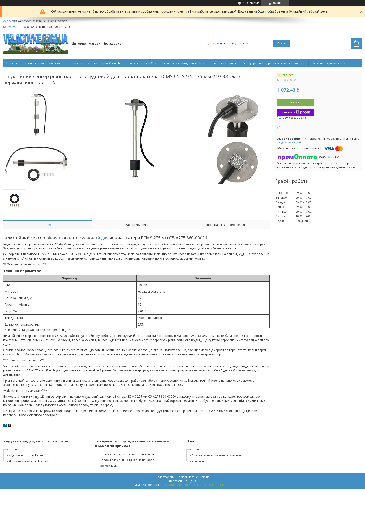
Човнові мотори (222, 63)
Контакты (198, 461)
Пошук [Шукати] (281, 43)
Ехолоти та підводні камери (181, 63)
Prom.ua (204, 477)
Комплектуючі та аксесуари (44, 63)
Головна (12, 63)
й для (103, 238)
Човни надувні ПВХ (140, 63)
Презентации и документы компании (218, 455)
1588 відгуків (251, 3)
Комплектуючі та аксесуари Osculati (95, 63)
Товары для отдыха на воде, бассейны (127, 454)
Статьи (197, 449)
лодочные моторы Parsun (27, 455)
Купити (295, 102)
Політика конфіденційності (213, 485)
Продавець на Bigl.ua (182, 481)
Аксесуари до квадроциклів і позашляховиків (273, 63)
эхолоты (15, 449)
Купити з (295, 112)
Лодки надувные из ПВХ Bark (29, 461)
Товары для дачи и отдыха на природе (127, 460)
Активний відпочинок (327, 63)
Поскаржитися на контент (176, 485)
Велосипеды (108, 466)
